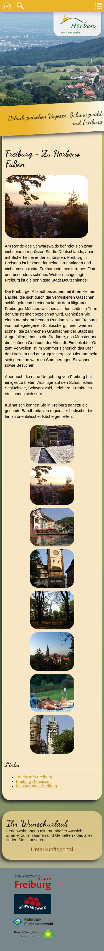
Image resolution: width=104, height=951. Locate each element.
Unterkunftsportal (52, 849)
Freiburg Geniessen (34, 781)
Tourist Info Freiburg (34, 777)
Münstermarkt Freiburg (36, 786)
